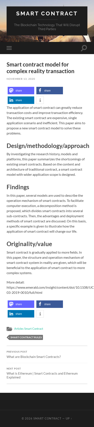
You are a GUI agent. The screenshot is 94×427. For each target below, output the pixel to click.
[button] (21, 90)
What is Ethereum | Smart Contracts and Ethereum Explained (47, 373)
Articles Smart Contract (28, 328)
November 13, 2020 (21, 78)
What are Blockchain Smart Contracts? (47, 354)
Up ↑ (69, 418)
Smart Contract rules (26, 337)
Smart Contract (47, 13)
